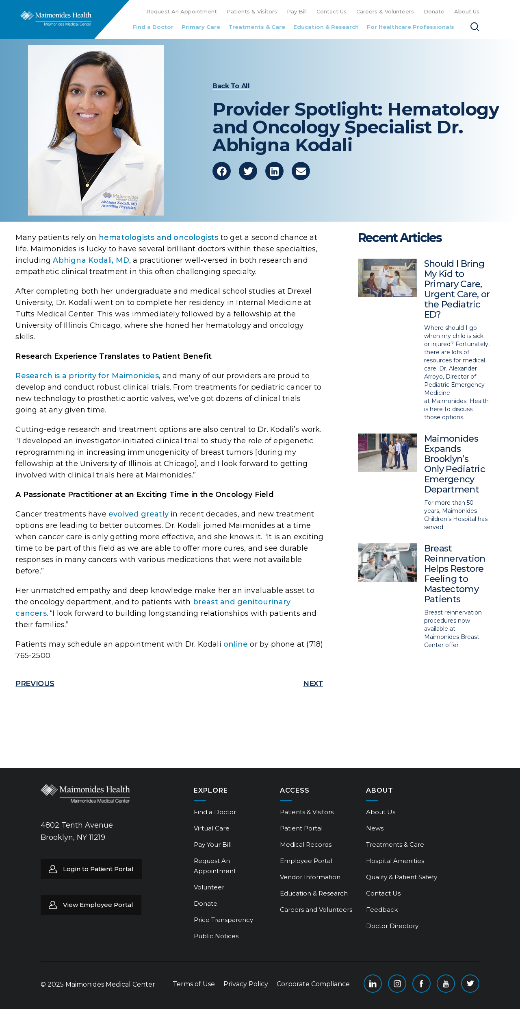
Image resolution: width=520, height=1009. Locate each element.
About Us (466, 11)
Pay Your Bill (213, 844)
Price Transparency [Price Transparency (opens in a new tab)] (223, 920)
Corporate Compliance (313, 984)
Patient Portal (301, 828)
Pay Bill (297, 11)
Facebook (421, 983)
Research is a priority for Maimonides (86, 375)
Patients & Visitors (252, 11)
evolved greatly (138, 514)
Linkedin (373, 983)
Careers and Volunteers (316, 909)
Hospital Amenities (395, 861)
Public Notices (216, 936)
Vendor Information (310, 877)
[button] (221, 171)
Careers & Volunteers (385, 11)
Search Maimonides (474, 26)
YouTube (446, 983)
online (235, 644)
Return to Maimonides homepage (55, 18)
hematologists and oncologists (159, 237)
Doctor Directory (392, 926)
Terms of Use (194, 984)
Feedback (382, 909)
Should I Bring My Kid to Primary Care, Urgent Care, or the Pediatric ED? (457, 289)
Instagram (397, 983)
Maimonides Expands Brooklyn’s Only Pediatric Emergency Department (454, 464)
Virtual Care (212, 828)
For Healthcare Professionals (410, 27)
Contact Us (331, 11)
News (375, 828)
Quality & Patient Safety (401, 877)
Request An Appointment (181, 11)
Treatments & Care (256, 27)
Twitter (470, 983)
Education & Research (326, 27)
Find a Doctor (152, 27)
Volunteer (209, 887)
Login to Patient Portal (98, 869)
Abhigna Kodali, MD (91, 260)
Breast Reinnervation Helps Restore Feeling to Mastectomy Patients (454, 574)
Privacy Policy (245, 984)
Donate (434, 11)
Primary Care (201, 27)
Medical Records (306, 844)
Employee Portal (306, 861)
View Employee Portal (98, 905)
